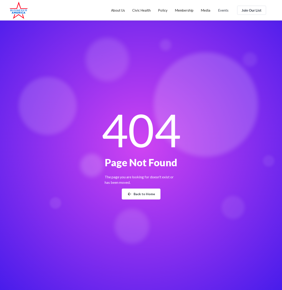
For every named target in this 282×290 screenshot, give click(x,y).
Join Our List (252, 10)
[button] (118, 10)
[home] (18, 10)
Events (223, 10)
